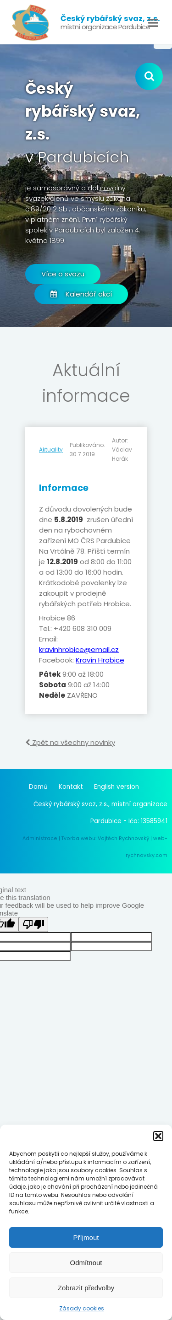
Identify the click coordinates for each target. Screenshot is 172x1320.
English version (116, 786)
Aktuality (51, 449)
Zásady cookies (81, 1308)
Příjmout (86, 1237)
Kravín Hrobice (100, 660)
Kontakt (71, 786)
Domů (38, 786)
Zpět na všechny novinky (70, 742)
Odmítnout (86, 1262)
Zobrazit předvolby (86, 1288)
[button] (158, 1136)
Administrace (39, 838)
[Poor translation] (33, 924)
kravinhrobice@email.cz (79, 649)
